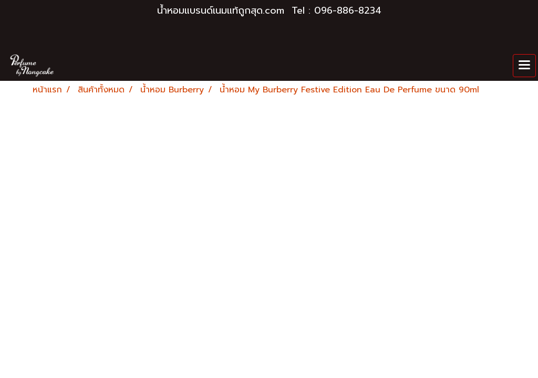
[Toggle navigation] (524, 65)
